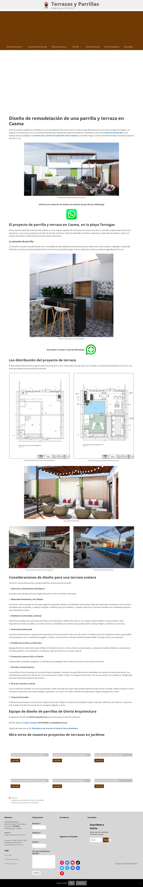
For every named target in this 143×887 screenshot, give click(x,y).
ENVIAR (36, 873)
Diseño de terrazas (16, 46)
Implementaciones (93, 47)
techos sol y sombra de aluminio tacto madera (56, 135)
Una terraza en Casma (106, 780)
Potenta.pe (20, 845)
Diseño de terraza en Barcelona (70, 754)
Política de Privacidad (11, 859)
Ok (71, 883)
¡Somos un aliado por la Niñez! (126, 864)
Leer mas (81, 883)
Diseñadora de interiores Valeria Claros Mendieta (55, 728)
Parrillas (78, 46)
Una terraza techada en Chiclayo (28, 780)
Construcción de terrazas (37, 47)
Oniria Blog (128, 47)
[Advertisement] (71, 26)
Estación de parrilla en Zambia (27, 754)
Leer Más (15, 760)
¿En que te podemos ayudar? (41, 852)
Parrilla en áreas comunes (108, 754)
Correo (36, 842)
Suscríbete (106, 840)
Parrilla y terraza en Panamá (68, 780)
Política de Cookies (10, 864)
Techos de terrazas (60, 46)
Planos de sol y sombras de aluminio (25, 803)
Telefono (36, 833)
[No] (140, 883)
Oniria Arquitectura (111, 47)
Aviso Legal (8, 855)
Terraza (14, 798)
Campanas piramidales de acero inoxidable (27, 800)
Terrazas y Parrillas (75, 3)
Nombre (36, 823)
